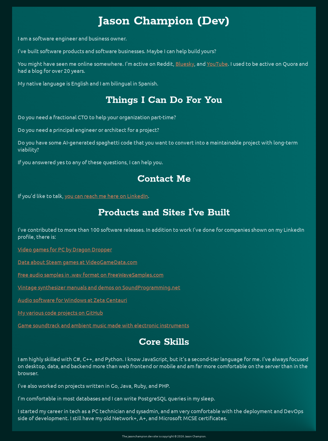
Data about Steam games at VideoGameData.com (77, 261)
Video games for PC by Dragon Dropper (65, 249)
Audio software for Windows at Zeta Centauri (72, 299)
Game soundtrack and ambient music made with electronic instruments (103, 325)
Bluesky (185, 63)
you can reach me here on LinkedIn (106, 195)
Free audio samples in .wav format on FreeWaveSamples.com (90, 274)
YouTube (217, 63)
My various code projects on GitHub (60, 312)
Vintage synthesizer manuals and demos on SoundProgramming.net (99, 287)
